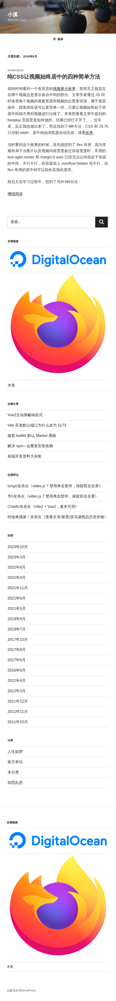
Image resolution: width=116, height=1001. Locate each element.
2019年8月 (17, 619)
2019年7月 (17, 629)
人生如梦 (15, 751)
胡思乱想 (15, 782)
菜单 (58, 39)
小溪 (13, 14)
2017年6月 (17, 660)
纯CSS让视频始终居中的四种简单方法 (53, 77)
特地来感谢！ (19, 517)
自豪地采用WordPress (21, 990)
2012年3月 (17, 691)
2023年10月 (18, 547)
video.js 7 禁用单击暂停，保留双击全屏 (66, 486)
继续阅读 (15, 194)
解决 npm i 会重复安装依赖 (30, 446)
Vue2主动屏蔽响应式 (25, 415)
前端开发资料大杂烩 (25, 456)
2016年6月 (17, 670)
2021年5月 (17, 608)
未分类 (13, 772)
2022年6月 (17, 567)
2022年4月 (17, 577)
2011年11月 (18, 711)
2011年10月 (18, 722)
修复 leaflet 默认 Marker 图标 (32, 436)
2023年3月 (17, 557)
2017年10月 (18, 639)
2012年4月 (17, 680)
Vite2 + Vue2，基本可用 (55, 507)
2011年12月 (18, 701)
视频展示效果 (64, 89)
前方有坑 (15, 762)
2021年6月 (17, 598)
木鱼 (11, 385)
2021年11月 (18, 588)
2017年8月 (17, 650)
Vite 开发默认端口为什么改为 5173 (37, 425)
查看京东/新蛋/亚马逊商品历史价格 (74, 517)
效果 (89, 133)
